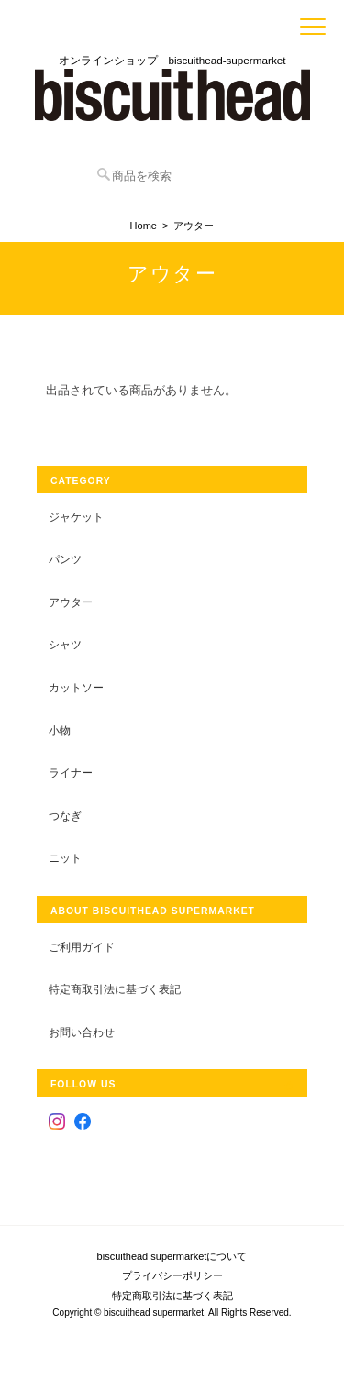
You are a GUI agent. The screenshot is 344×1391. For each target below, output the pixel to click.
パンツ (65, 559)
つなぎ (65, 816)
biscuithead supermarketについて (172, 1256)
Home (143, 225)
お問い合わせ (82, 1032)
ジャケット (76, 517)
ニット (65, 858)
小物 (60, 730)
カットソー (76, 687)
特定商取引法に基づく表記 (115, 989)
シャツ (65, 644)
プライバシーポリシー (172, 1275)
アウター (71, 602)
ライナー (71, 772)
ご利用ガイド (82, 947)
